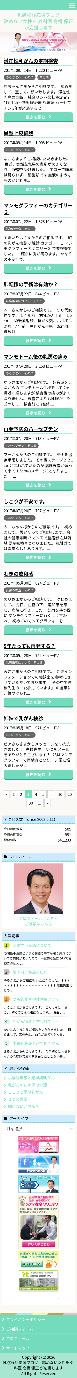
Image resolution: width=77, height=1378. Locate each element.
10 (60, 794)
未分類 (44, 77)
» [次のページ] (47, 803)
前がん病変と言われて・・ (36, 1021)
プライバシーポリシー (25, 1319)
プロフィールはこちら (38, 918)
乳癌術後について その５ (24, 301)
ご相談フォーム (19, 1329)
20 (70, 794)
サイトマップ (18, 1348)
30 (31, 803)
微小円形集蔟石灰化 (30, 972)
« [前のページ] (6, 794)
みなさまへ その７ (19, 77)
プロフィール (18, 1338)
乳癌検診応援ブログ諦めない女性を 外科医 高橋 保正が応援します (38, 21)
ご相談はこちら (38, 923)
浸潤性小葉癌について (32, 945)
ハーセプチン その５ (21, 445)
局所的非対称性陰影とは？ (36, 999)
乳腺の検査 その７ (19, 228)
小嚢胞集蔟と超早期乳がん (36, 1043)
